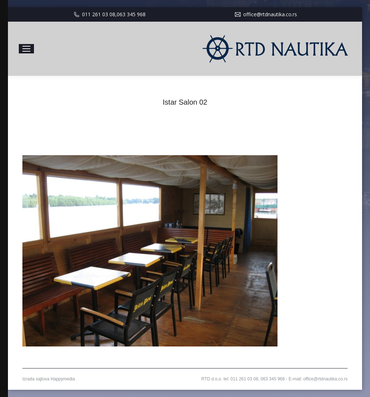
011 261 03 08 (98, 14)
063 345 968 (131, 14)
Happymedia (63, 378)
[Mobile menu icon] (26, 48)
